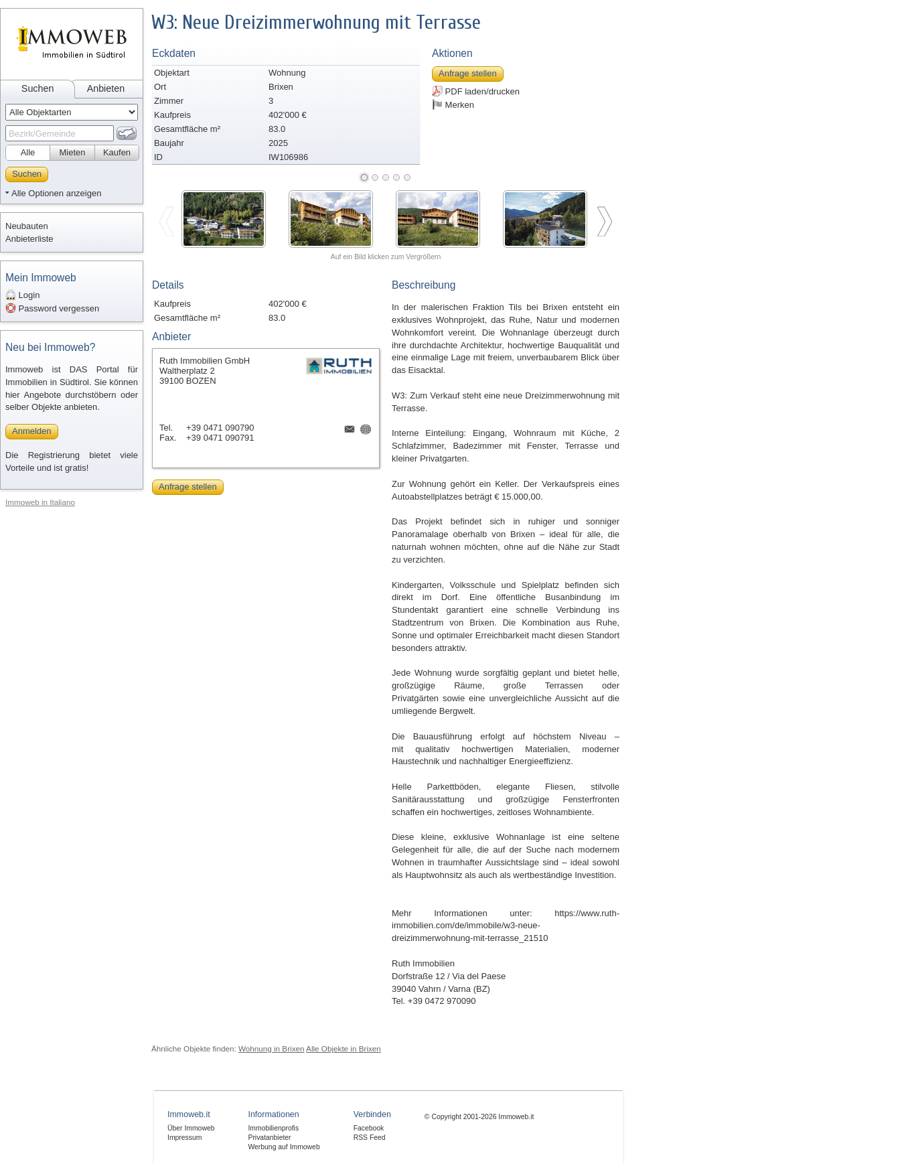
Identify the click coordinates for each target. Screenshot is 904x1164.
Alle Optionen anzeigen (56, 193)
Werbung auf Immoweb (283, 1147)
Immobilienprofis (273, 1128)
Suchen (37, 88)
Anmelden (32, 431)
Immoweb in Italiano (40, 502)
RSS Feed (370, 1137)
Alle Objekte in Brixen (343, 1048)
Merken (453, 104)
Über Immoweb (190, 1128)
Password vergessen (52, 308)
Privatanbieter (269, 1137)
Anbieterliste (29, 239)
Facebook (369, 1128)
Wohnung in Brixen (271, 1048)
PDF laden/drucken (476, 91)
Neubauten (26, 226)
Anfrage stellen (468, 73)
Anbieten (106, 88)
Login (22, 294)
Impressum (184, 1137)
